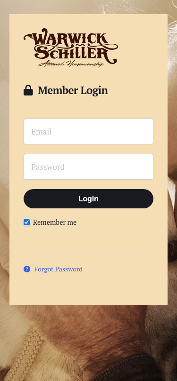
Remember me (50, 222)
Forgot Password (53, 268)
